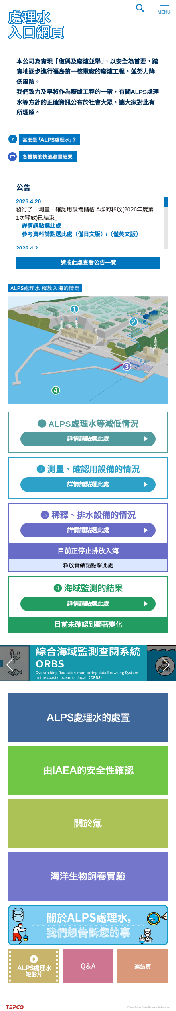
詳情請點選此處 (88, 439)
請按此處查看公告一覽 (88, 262)
